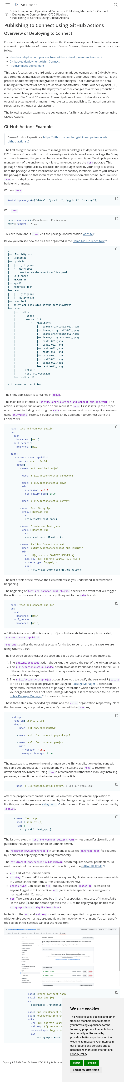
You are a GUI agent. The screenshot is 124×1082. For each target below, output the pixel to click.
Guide (13, 11)
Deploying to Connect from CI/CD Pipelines (40, 14)
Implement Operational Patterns (42, 11)
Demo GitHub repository (89, 241)
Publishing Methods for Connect (87, 11)
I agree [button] (77, 1062)
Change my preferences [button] (86, 1069)
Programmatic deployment (27, 66)
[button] (6, 15)
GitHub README (91, 866)
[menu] (7, 5)
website (88, 234)
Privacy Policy (78, 1054)
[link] (78, 1054)
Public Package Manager (26, 696)
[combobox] (115, 4)
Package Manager (83, 684)
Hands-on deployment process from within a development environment (56, 57)
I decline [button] (91, 1062)
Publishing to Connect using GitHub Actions (40, 18)
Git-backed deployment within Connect (34, 61)
